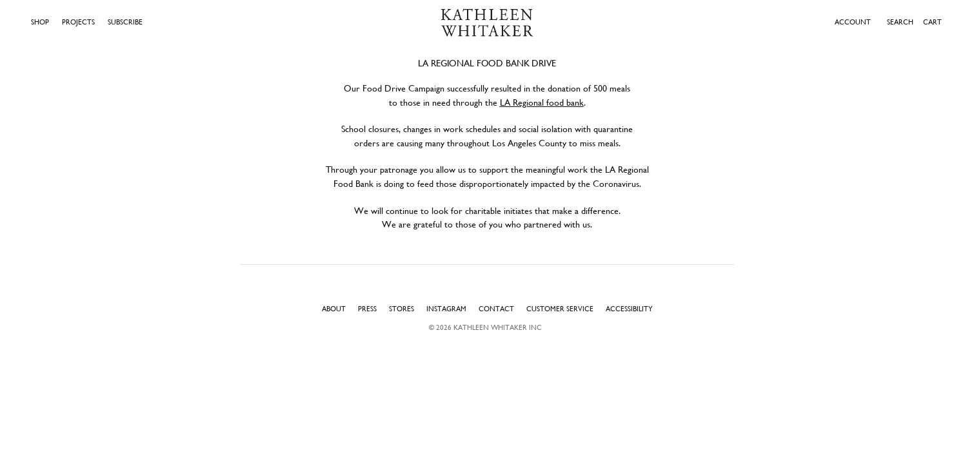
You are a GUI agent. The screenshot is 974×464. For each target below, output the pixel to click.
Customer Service (559, 309)
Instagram (446, 309)
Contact (496, 309)
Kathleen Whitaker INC (497, 327)
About (334, 309)
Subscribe (125, 22)
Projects (78, 22)
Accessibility (629, 309)
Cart (932, 22)
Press (367, 309)
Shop (40, 22)
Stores (401, 309)
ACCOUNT (853, 22)
